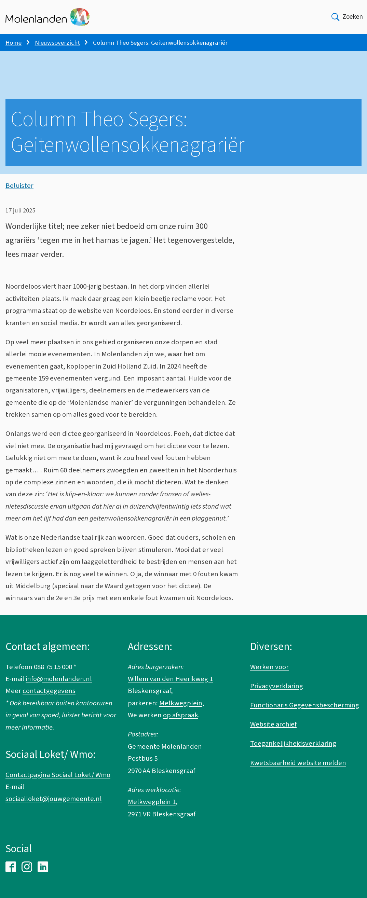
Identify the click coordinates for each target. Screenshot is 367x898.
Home (13, 42)
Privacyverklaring (276, 686)
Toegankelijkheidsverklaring (293, 743)
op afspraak (180, 715)
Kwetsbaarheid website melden (298, 763)
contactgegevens (49, 691)
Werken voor (269, 667)
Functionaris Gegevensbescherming (304, 705)
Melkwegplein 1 (152, 802)
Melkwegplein (180, 703)
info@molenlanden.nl (59, 679)
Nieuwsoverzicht (57, 42)
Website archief (273, 724)
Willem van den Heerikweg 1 (170, 679)
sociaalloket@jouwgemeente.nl (53, 799)
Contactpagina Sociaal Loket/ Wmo (57, 775)
